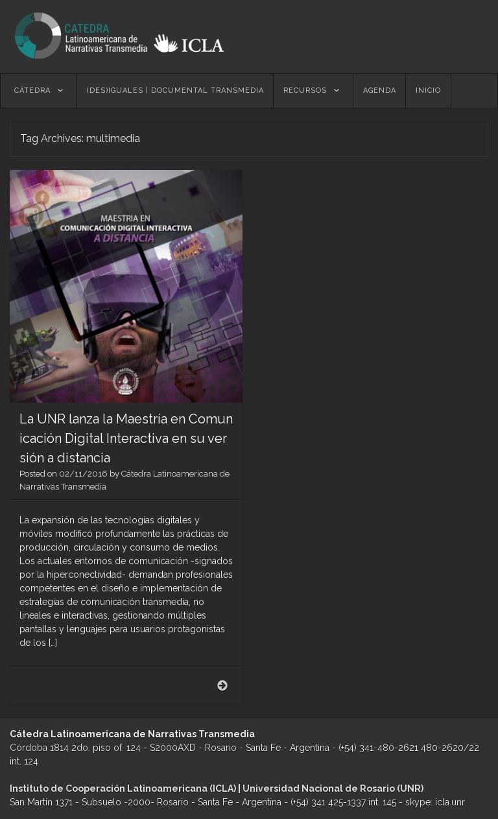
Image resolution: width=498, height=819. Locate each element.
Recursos (305, 90)
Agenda (379, 90)
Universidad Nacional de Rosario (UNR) (333, 788)
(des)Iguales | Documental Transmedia (175, 90)
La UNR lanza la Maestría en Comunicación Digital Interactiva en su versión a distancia (126, 438)
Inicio (428, 90)
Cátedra (32, 90)
